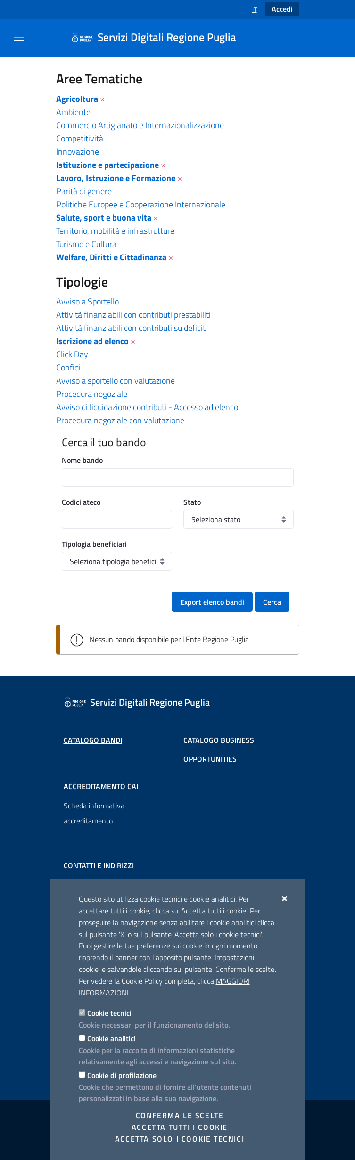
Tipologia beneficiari (94, 544)
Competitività (79, 138)
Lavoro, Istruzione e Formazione (115, 178)
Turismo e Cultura (86, 244)
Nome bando (82, 460)
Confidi (68, 367)
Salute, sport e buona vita (103, 217)
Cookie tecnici (109, 1013)
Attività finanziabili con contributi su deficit (131, 327)
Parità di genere (84, 191)
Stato (192, 502)
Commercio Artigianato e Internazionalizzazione (140, 125)
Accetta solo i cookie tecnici (179, 1139)
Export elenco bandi (212, 602)
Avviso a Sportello (87, 301)
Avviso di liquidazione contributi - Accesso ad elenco (147, 407)
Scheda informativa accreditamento (94, 813)
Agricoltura (77, 98)
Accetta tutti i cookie (180, 1127)
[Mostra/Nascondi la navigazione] (19, 37)
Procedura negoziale (91, 393)
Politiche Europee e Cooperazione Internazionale (140, 204)
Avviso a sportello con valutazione (115, 380)
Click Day (72, 354)
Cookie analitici (111, 1038)
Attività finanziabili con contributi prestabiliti (133, 314)
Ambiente (73, 112)
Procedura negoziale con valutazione (120, 420)
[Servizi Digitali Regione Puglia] (159, 37)
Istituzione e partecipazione (107, 164)
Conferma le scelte (180, 1115)
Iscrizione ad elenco (92, 341)
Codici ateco (81, 502)
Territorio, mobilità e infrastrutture (115, 230)
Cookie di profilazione (122, 1075)
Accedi (282, 9)
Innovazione (77, 151)
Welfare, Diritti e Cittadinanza (111, 257)
